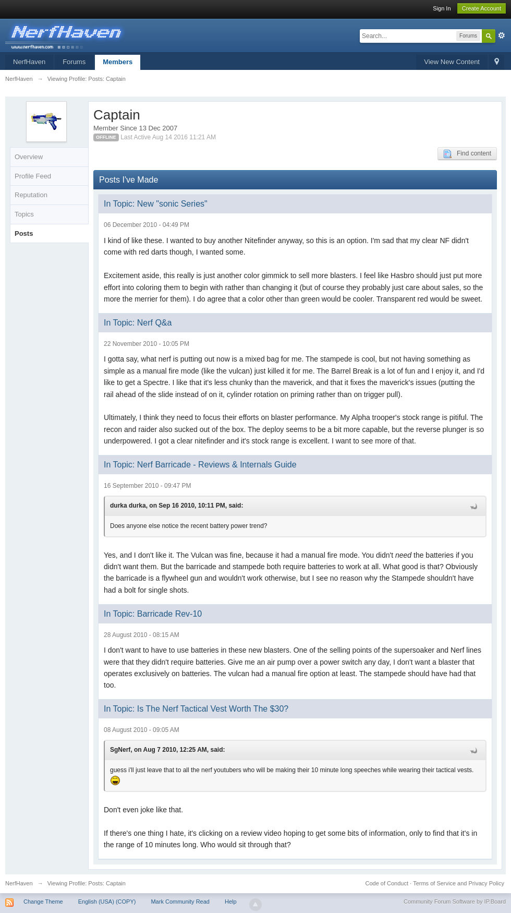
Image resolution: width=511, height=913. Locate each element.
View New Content (452, 62)
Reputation (31, 195)
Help (231, 901)
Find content (467, 154)
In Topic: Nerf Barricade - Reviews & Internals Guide (200, 464)
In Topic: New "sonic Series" (156, 203)
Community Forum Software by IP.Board (455, 901)
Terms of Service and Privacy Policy (458, 883)
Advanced (501, 35)
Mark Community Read (180, 901)
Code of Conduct (386, 883)
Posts (24, 233)
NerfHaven (29, 62)
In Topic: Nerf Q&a (138, 322)
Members (117, 62)
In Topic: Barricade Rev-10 (153, 613)
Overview (29, 157)
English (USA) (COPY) (107, 901)
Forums (74, 62)
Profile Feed (33, 176)
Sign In (442, 8)
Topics (24, 214)
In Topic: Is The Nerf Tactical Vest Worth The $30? (196, 708)
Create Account (481, 8)
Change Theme (43, 901)
